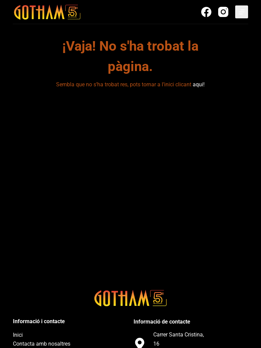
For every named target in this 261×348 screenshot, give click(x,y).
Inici (18, 335)
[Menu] (241, 11)
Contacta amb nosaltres (41, 344)
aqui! (199, 84)
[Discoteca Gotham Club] (47, 11)
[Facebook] (206, 12)
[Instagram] (223, 12)
